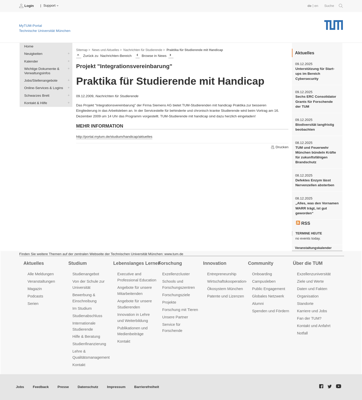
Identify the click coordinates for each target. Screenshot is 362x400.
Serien (33, 303)
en (316, 6)
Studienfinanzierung (89, 344)
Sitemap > (83, 50)
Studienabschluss (87, 316)
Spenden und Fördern (270, 311)
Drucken (279, 147)
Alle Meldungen (41, 274)
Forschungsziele (176, 295)
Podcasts (35, 296)
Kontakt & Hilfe (67, 102)
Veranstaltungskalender (313, 248)
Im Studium (82, 308)
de (309, 6)
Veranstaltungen (41, 281)
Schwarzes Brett (67, 95)
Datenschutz (88, 387)
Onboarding (262, 274)
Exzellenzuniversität (314, 274)
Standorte (305, 303)
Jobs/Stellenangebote (67, 80)
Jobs (20, 387)
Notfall (302, 333)
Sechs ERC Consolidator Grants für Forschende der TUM (315, 101)
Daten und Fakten (312, 288)
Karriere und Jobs (312, 311)
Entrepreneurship (221, 274)
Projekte (169, 302)
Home (28, 46)
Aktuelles (33, 263)
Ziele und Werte (310, 281)
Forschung (170, 263)
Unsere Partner (175, 317)
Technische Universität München (333, 23)
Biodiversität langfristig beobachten (314, 127)
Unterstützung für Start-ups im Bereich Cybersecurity (314, 74)
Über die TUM (308, 263)
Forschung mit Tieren (180, 309)
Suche (333, 6)
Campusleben (263, 281)
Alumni (258, 303)
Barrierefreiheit (146, 387)
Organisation (308, 296)
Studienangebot (85, 274)
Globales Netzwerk (268, 296)
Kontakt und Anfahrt (313, 325)
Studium (77, 263)
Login (27, 6)
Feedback (41, 387)
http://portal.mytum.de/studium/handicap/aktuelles (114, 137)
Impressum (116, 387)
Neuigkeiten (67, 53)
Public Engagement (268, 288)
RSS (303, 223)
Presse (63, 387)
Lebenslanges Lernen (137, 263)
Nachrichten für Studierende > (144, 50)
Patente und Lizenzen (225, 296)
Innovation (214, 263)
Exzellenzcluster (176, 274)
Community (260, 263)
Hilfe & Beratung (86, 336)
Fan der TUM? (309, 318)
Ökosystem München (225, 288)
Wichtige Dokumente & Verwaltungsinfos (67, 68)
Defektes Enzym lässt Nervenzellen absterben (314, 182)
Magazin (35, 288)
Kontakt (78, 364)
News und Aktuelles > (107, 50)
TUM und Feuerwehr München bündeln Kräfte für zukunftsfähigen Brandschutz (315, 155)
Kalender (67, 61)
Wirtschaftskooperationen (228, 281)
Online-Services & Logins (67, 87)
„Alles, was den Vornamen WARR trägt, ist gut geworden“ (317, 208)
